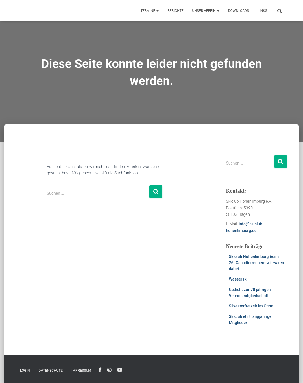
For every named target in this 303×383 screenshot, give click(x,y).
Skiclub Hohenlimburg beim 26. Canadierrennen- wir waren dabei (256, 262)
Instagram (109, 370)
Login (25, 371)
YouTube (119, 370)
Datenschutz (50, 371)
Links (262, 11)
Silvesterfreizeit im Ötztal (251, 306)
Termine (150, 11)
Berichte (175, 11)
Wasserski (238, 279)
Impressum (81, 371)
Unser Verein (205, 11)
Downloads (238, 11)
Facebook (100, 370)
